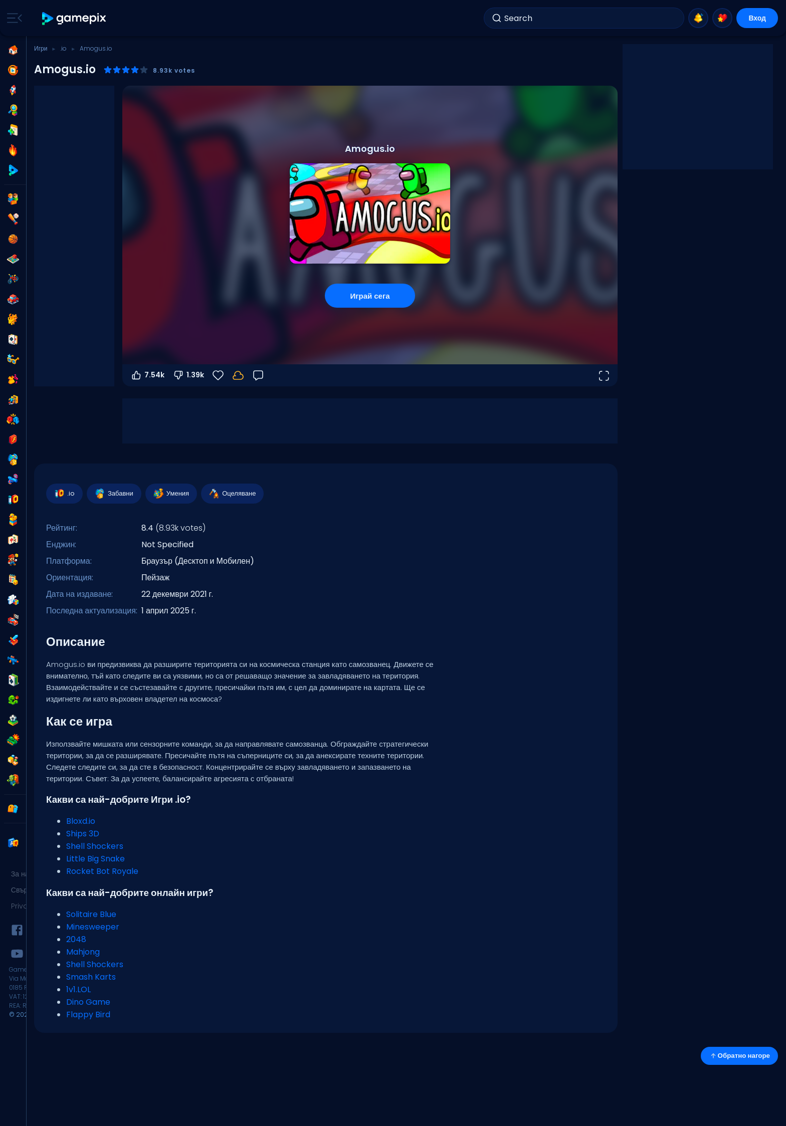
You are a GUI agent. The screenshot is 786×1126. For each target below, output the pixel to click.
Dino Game (88, 1002)
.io (63, 48)
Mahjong (83, 952)
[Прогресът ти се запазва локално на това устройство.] (238, 375)
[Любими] (218, 375)
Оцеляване (232, 494)
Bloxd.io (80, 821)
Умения (170, 494)
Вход (757, 18)
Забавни (113, 494)
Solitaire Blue (91, 914)
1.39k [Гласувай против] (188, 375)
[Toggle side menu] (12, 18)
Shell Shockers (94, 846)
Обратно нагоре (739, 1055)
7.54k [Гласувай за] (147, 375)
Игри (40, 48)
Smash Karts (91, 977)
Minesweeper (92, 927)
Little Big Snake (95, 858)
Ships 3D (82, 833)
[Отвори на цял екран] (604, 375)
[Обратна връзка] (258, 375)
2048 (76, 939)
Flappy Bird (88, 1014)
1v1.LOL (78, 989)
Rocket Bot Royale (102, 871)
